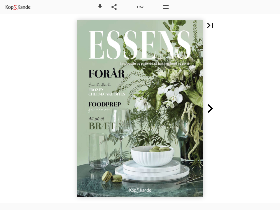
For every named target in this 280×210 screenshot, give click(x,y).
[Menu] (166, 7)
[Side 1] (140, 7)
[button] (100, 7)
